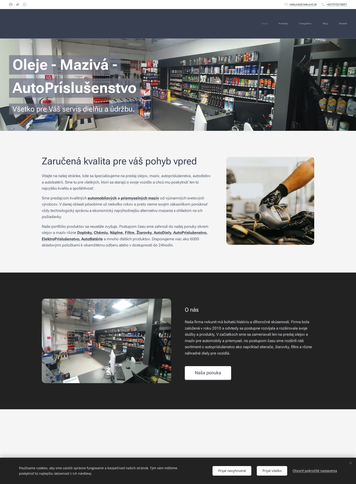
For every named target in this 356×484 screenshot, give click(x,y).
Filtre (129, 232)
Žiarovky (144, 232)
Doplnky (84, 232)
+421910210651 (336, 4)
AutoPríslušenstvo (189, 232)
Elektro (48, 238)
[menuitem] (303, 24)
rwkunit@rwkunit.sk (303, 4)
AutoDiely (162, 232)
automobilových (102, 198)
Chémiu (101, 232)
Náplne (116, 232)
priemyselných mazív (140, 198)
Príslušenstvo (66, 238)
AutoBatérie (92, 238)
